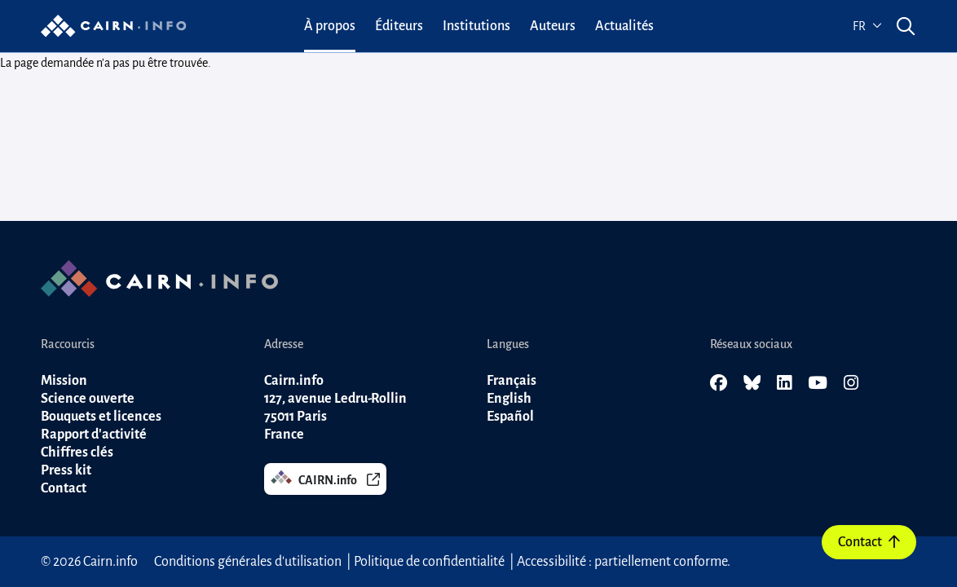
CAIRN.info (325, 478)
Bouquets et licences (101, 416)
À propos (329, 26)
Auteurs (553, 26)
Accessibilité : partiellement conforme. (623, 561)
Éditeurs (399, 26)
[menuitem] (329, 26)
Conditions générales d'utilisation (248, 561)
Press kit (66, 470)
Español (510, 416)
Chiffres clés (77, 452)
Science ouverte (88, 398)
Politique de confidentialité (429, 561)
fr (867, 26)
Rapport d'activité (94, 434)
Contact (869, 542)
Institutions (476, 26)
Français (511, 380)
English (509, 398)
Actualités (624, 26)
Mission (64, 380)
